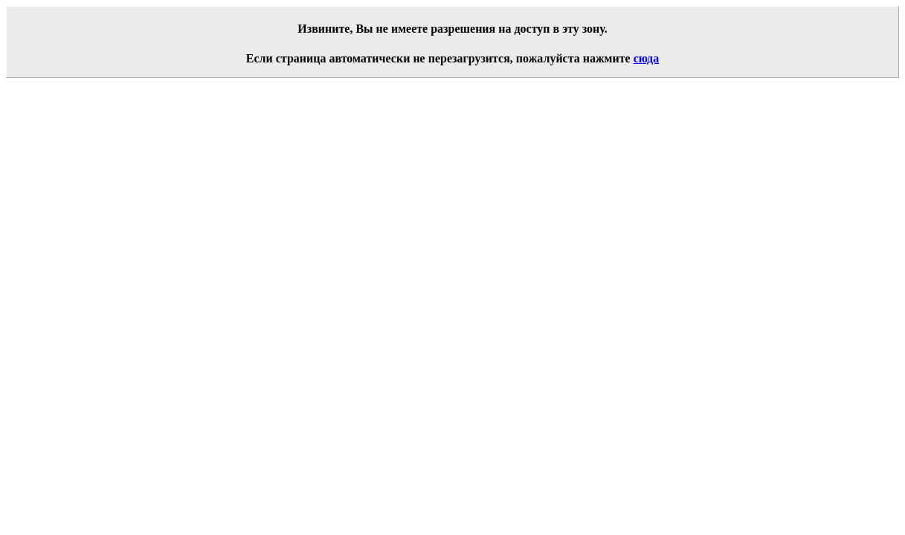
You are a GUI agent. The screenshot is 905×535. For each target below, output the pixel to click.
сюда (647, 58)
